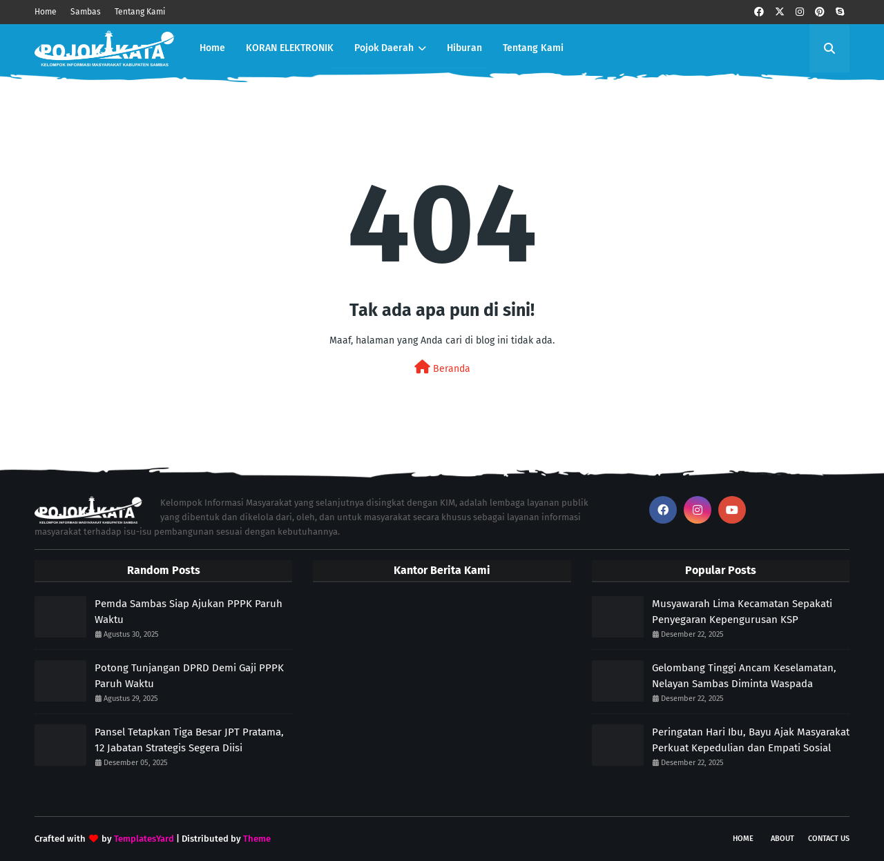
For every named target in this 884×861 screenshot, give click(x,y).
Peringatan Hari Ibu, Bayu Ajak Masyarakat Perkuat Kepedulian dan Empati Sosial (750, 740)
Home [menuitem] (212, 48)
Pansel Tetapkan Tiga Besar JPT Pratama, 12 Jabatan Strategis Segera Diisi (189, 740)
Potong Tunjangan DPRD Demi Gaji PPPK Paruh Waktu (189, 676)
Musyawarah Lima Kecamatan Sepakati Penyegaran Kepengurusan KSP (742, 611)
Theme (257, 838)
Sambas (85, 12)
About (782, 838)
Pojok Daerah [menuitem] (384, 48)
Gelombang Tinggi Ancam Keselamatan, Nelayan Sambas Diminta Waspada (744, 676)
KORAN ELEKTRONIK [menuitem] (290, 48)
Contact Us (828, 838)
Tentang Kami (140, 12)
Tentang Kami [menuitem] (533, 48)
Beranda (442, 367)
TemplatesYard (144, 838)
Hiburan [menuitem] (464, 48)
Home (46, 12)
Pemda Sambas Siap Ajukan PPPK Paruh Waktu (188, 611)
